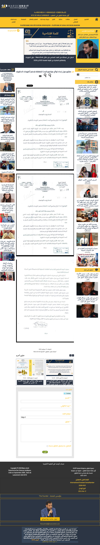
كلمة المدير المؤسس (88, 31)
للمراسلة (23, 19)
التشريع (86, 19)
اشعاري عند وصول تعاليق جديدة (60, 445)
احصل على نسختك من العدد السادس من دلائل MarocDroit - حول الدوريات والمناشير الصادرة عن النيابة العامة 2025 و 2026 (49, 59)
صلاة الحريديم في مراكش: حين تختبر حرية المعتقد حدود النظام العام (88, 35)
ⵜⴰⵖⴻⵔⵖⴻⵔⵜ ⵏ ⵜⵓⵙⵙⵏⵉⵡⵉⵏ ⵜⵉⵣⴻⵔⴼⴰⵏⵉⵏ (50, 12)
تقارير (53, 19)
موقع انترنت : (66, 413)
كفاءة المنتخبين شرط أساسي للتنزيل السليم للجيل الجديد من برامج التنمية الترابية (7, 101)
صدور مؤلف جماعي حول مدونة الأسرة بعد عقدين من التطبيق (30, 382)
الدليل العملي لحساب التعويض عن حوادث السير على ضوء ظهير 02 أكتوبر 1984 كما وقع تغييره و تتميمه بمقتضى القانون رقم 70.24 (87, 203)
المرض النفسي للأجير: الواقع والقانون (87, 181)
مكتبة (60, 19)
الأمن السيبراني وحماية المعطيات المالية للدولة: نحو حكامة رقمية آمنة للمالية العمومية (7, 208)
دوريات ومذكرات (44, 19)
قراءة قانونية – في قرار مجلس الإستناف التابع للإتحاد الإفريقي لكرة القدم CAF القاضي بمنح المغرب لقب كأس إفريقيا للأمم (7, 245)
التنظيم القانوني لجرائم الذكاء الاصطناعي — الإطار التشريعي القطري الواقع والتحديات (87, 113)
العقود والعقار (33, 19)
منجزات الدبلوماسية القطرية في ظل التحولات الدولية (87, 249)
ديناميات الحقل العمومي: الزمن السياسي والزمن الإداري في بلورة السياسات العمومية (7, 266)
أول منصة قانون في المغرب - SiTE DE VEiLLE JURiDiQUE (50, 15)
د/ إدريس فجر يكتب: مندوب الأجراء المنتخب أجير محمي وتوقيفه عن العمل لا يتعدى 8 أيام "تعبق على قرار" (87, 276)
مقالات (68, 19)
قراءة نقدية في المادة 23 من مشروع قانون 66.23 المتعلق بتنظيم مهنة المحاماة (7, 120)
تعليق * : (68, 421)
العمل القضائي (75, 20)
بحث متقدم (87, 77)
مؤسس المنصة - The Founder (50, 496)
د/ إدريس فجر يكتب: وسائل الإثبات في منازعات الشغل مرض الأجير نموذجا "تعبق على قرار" (87, 299)
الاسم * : (68, 398)
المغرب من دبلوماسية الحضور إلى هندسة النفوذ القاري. (7, 226)
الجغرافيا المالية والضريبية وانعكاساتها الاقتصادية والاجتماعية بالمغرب (7, 138)
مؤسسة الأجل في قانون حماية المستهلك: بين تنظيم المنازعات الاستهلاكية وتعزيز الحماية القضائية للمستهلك (87, 227)
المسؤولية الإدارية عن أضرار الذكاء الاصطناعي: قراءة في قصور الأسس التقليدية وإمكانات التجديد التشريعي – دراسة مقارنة (87, 158)
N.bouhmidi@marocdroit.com (50, 523)
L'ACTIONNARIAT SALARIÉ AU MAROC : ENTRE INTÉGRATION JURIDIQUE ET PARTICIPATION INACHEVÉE (7, 77)
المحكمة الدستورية (8, 172)
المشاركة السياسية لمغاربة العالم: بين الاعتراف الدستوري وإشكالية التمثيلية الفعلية (8, 188)
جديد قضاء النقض (13, 20)
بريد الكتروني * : (66, 405)
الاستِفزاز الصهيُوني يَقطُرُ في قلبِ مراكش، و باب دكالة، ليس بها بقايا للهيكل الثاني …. (7, 156)
